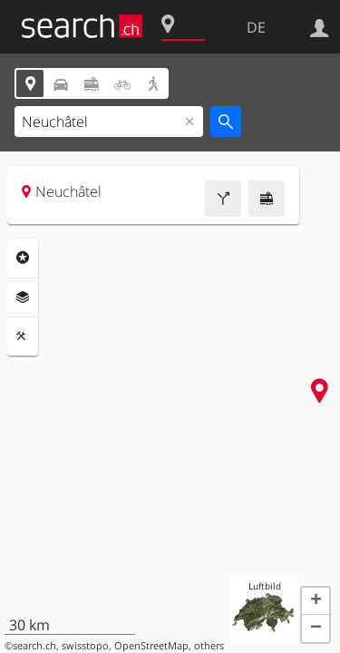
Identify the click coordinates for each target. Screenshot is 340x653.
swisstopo (85, 645)
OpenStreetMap (151, 645)
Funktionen (22, 336)
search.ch (34, 645)
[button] (315, 601)
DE (256, 27)
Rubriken (22, 258)
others (209, 645)
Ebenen (22, 297)
